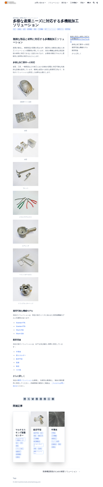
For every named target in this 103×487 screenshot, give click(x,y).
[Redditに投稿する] (36, 399)
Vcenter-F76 (20, 323)
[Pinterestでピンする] (40, 399)
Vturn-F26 (20, 330)
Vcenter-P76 (20, 326)
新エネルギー (21, 355)
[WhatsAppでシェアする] (48, 399)
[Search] (94, 2)
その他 (18, 370)
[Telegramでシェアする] (53, 399)
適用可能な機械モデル (80, 47)
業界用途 (75, 50)
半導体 (18, 352)
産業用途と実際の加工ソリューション (25, 18)
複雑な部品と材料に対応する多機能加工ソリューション (79, 38)
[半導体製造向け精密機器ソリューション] (57, 437)
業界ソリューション (25, 380)
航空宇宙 (19, 359)
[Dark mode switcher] (97, 2)
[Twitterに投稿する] (28, 399)
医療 (17, 362)
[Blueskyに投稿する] (32, 399)
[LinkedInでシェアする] (24, 399)
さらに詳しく (76, 53)
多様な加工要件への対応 (80, 44)
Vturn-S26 (20, 333)
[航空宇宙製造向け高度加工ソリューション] (39, 437)
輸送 (17, 366)
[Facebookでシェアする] (44, 399)
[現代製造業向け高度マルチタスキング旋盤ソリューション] (21, 437)
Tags (14, 478)
